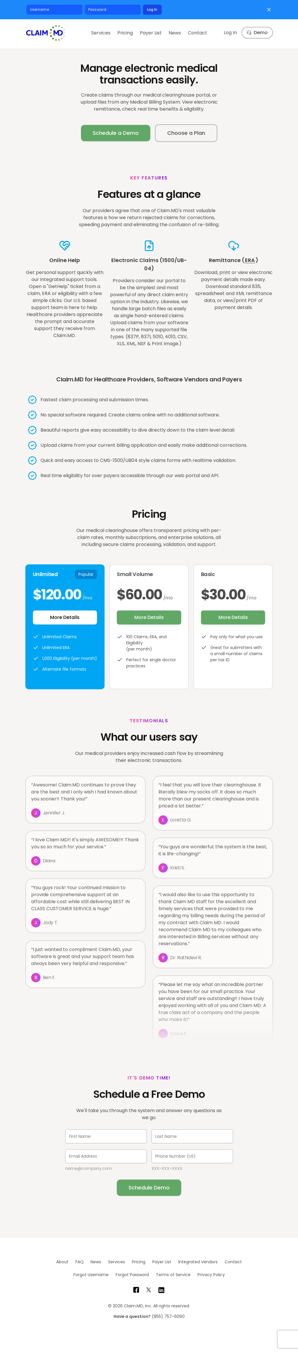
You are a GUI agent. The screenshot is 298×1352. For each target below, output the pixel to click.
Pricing (125, 32)
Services (100, 32)
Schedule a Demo (116, 133)
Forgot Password (132, 1275)
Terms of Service (173, 1275)
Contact (197, 32)
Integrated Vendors (198, 1262)
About (62, 1262)
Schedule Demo (149, 1187)
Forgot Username (91, 1275)
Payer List (151, 32)
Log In (152, 9)
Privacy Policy (211, 1275)
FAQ (79, 1262)
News (175, 32)
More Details (65, 617)
